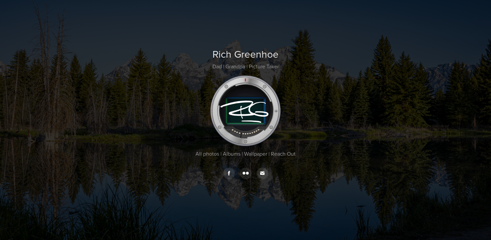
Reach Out (283, 153)
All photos (207, 153)
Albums (231, 153)
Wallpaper (255, 153)
